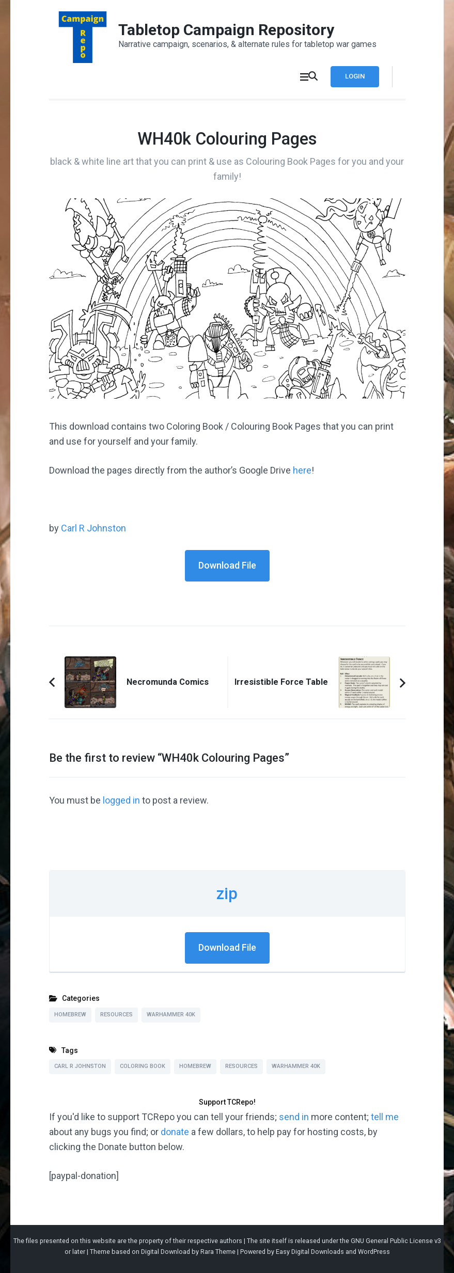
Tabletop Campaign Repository (226, 30)
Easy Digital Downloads (310, 1251)
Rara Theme (218, 1251)
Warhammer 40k (171, 1014)
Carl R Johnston (93, 528)
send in (294, 1116)
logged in (121, 800)
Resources (116, 1014)
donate (175, 1131)
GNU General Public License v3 (396, 1241)
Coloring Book (142, 1066)
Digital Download (165, 1251)
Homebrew (70, 1014)
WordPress (374, 1251)
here (302, 470)
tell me (385, 1116)
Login (355, 76)
